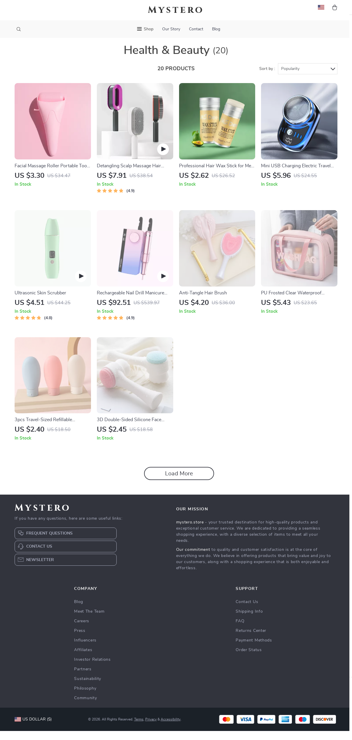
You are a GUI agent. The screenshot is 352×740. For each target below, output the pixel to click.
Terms (138, 728)
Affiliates (83, 659)
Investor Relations (92, 669)
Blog (216, 29)
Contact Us (247, 611)
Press (79, 640)
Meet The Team (89, 620)
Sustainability (87, 688)
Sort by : (267, 78)
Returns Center (251, 640)
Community (85, 707)
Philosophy (85, 697)
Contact (196, 29)
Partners (83, 678)
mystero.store (190, 531)
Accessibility (171, 728)
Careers (81, 630)
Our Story (171, 29)
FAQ (240, 630)
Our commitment (193, 559)
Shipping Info (249, 620)
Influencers (85, 649)
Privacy (151, 728)
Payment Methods (254, 649)
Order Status (249, 659)
